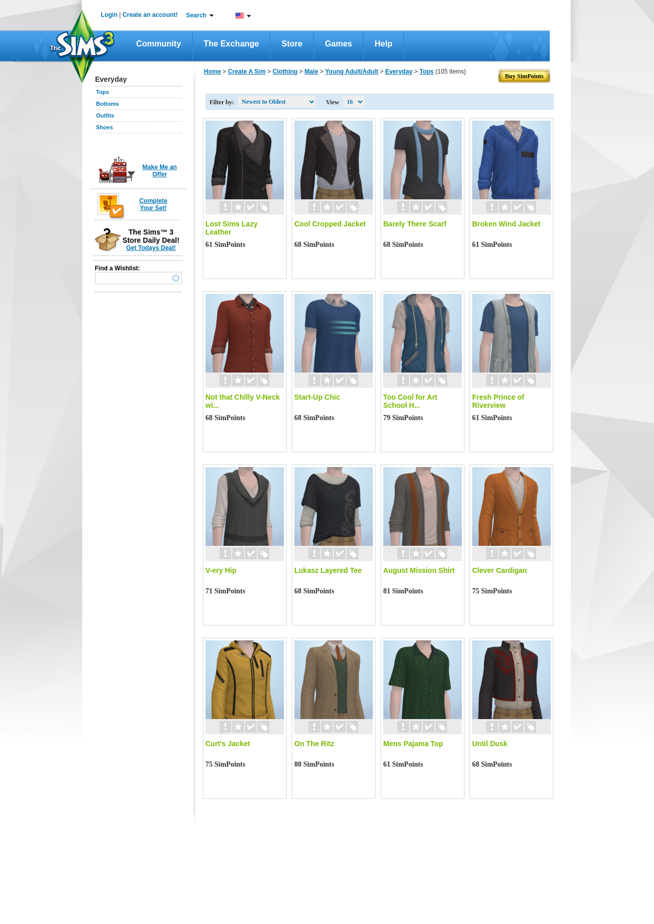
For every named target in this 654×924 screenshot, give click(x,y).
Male (311, 71)
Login (109, 14)
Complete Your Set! (153, 204)
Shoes (104, 127)
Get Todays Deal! (151, 247)
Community (158, 43)
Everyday (398, 71)
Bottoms (107, 104)
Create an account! (150, 14)
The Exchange (231, 43)
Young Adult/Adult (351, 71)
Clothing (285, 71)
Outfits (105, 115)
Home (212, 71)
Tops (102, 92)
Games (338, 43)
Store (292, 43)
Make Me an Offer (160, 171)
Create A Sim (247, 71)
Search (196, 15)
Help (383, 43)
